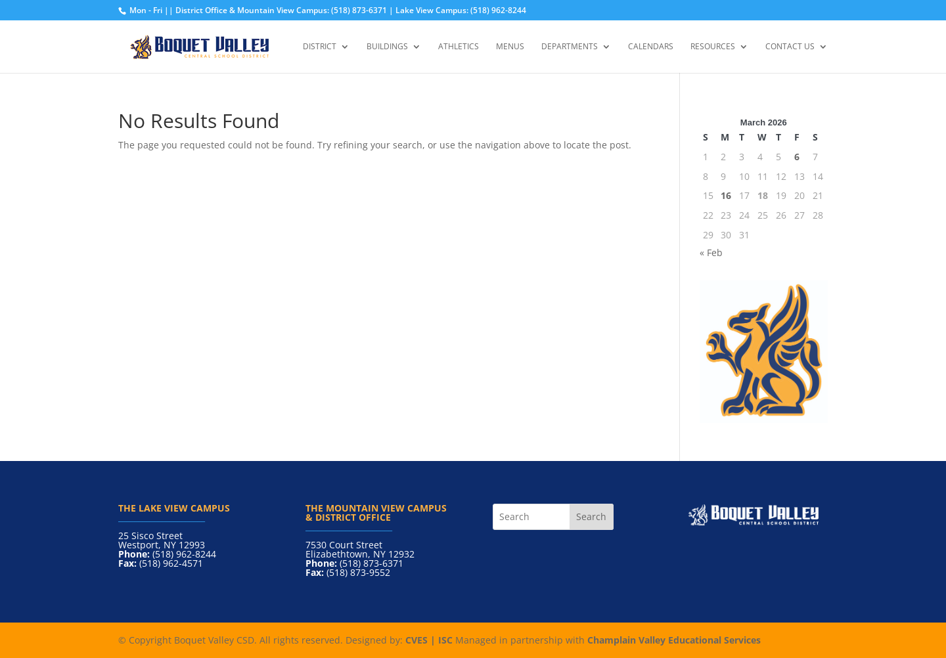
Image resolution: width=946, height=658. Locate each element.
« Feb (711, 252)
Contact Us (790, 47)
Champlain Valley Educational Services (674, 640)
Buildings (387, 47)
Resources (712, 47)
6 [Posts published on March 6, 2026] (797, 156)
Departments (569, 47)
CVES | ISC (429, 640)
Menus (510, 47)
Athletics (458, 47)
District (319, 47)
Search (591, 516)
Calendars (650, 47)
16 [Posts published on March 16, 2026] (726, 195)
